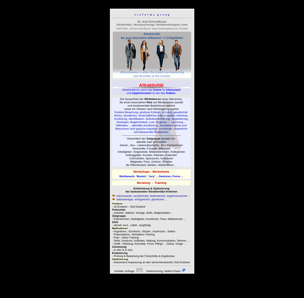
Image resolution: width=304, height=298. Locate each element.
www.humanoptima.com (165, 28)
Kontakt (183, 28)
